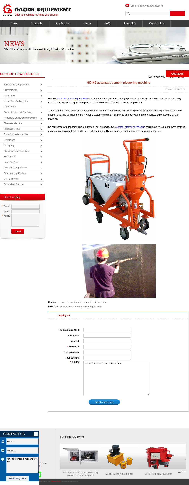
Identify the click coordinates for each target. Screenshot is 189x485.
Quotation (177, 73)
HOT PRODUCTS (72, 437)
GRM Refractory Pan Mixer (160, 474)
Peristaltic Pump (12, 129)
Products (36, 23)
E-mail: (6, 206)
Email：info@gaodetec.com (144, 5)
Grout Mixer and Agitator (16, 101)
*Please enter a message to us (22, 465)
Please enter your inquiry (116, 378)
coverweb (76, 481)
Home (13, 23)
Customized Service (14, 184)
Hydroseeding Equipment (16, 84)
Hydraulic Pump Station (15, 167)
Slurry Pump (10, 156)
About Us (130, 23)
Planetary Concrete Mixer (16, 151)
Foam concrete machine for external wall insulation (80, 302)
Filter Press (9, 140)
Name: (6, 211)
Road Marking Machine (15, 173)
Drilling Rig (9, 145)
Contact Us (156, 23)
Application (63, 23)
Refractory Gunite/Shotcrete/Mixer (20, 117)
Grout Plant (9, 95)
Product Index (46, 481)
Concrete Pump (11, 162)
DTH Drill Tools (11, 179)
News (87, 23)
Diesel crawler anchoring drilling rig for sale (79, 306)
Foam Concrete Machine (16, 134)
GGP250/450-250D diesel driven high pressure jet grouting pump (82, 473)
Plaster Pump (10, 90)
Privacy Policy (55, 481)
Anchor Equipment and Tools (18, 112)
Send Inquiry (12, 197)
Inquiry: (6, 216)
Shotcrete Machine (13, 123)
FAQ (107, 23)
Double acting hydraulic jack (121, 474)
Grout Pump (10, 106)
